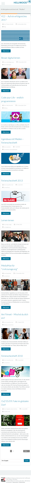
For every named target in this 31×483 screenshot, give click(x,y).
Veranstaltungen (7, 64)
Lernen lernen (7, 220)
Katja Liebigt (8, 224)
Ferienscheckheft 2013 (12, 180)
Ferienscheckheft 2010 (12, 356)
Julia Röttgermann (10, 62)
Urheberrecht (7, 411)
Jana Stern (8, 146)
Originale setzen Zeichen (11, 408)
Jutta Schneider (9, 105)
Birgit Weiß (8, 273)
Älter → (26, 451)
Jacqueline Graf (9, 184)
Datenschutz (22, 482)
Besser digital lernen (10, 57)
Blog (5, 26)
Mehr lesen (6, 51)
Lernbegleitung (7, 227)
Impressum (15, 482)
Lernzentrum (7, 149)
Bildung (5, 108)
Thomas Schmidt (9, 24)
